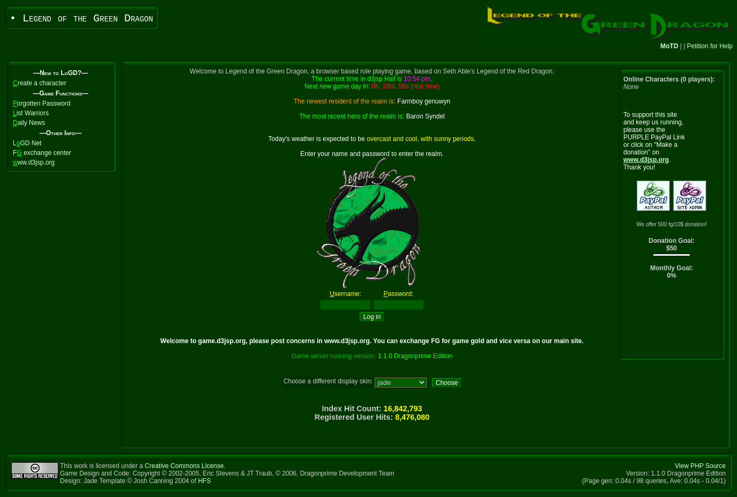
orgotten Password (41, 103)
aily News (29, 123)
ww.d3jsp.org (34, 162)
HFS (204, 481)
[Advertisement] (671, 321)
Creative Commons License (184, 466)
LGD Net (27, 143)
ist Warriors (31, 113)
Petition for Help (710, 46)
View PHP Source (700, 466)
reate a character (39, 83)
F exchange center (42, 153)
